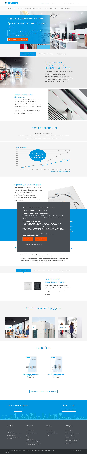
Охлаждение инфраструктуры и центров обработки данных (33, 443)
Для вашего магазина (31, 432)
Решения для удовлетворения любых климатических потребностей (25, 8)
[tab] (28, 54)
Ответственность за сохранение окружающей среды (14, 434)
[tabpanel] (43, 72)
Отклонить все (41, 238)
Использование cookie (24, 450)
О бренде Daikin (10, 432)
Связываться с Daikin (50, 432)
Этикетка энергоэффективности (72, 433)
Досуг (27, 435)
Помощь (67, 8)
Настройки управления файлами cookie (33, 244)
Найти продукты (68, 430)
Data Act (7, 452)
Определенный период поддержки (70, 436)
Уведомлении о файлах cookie (30, 235)
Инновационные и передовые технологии (14, 437)
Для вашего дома (30, 430)
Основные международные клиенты (52, 434)
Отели (27, 437)
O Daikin (9, 430)
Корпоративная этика (49, 450)
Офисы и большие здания (32, 433)
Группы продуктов (50, 8)
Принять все (27, 238)
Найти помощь (49, 430)
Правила (16, 450)
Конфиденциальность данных (37, 450)
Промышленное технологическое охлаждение (33, 440)
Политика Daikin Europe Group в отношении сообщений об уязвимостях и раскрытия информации (72, 441)
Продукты (60, 8)
